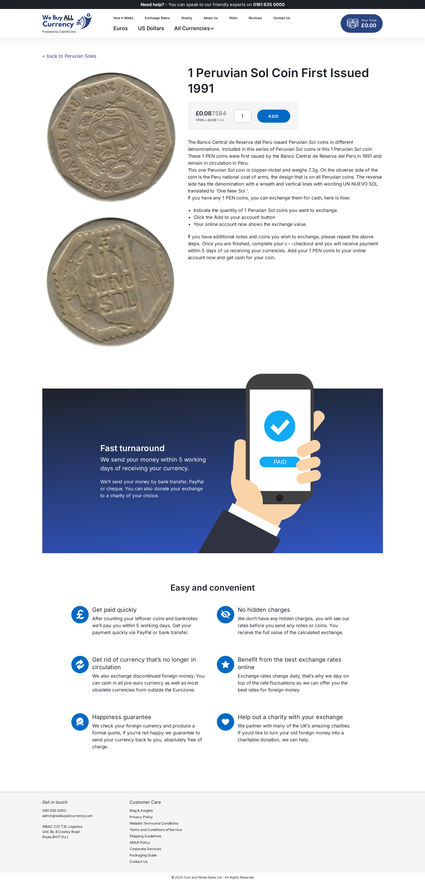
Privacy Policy (141, 817)
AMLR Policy (140, 842)
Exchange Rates (157, 18)
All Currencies (194, 28)
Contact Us (281, 18)
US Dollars (151, 28)
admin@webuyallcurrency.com (67, 816)
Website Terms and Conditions (154, 823)
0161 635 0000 (54, 810)
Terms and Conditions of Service (156, 829)
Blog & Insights (141, 810)
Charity (186, 18)
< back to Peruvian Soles (69, 56)
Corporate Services (145, 849)
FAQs (233, 18)
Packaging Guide (143, 855)
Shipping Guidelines (145, 836)
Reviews (255, 18)
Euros (120, 28)
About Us (211, 18)
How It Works (123, 18)
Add (273, 116)
